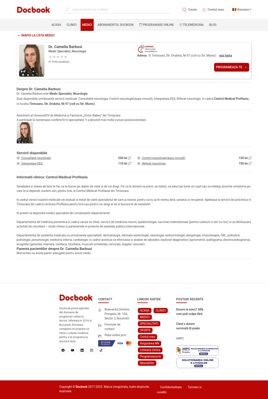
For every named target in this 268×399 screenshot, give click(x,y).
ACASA (57, 24)
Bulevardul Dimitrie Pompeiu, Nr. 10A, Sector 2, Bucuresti (116, 314)
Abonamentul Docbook (116, 24)
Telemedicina (191, 24)
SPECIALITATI (149, 323)
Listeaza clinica (150, 350)
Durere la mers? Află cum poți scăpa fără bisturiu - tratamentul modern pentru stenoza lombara (189, 312)
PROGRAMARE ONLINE (156, 24)
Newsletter (147, 363)
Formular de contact (112, 327)
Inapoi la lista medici (36, 35)
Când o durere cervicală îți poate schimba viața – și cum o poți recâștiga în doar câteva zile (189, 326)
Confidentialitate (171, 387)
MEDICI (87, 24)
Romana (243, 9)
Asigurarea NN (149, 343)
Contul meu (216, 9)
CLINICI (72, 24)
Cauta (192, 9)
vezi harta (225, 55)
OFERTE (145, 330)
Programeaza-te (231, 67)
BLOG (213, 24)
